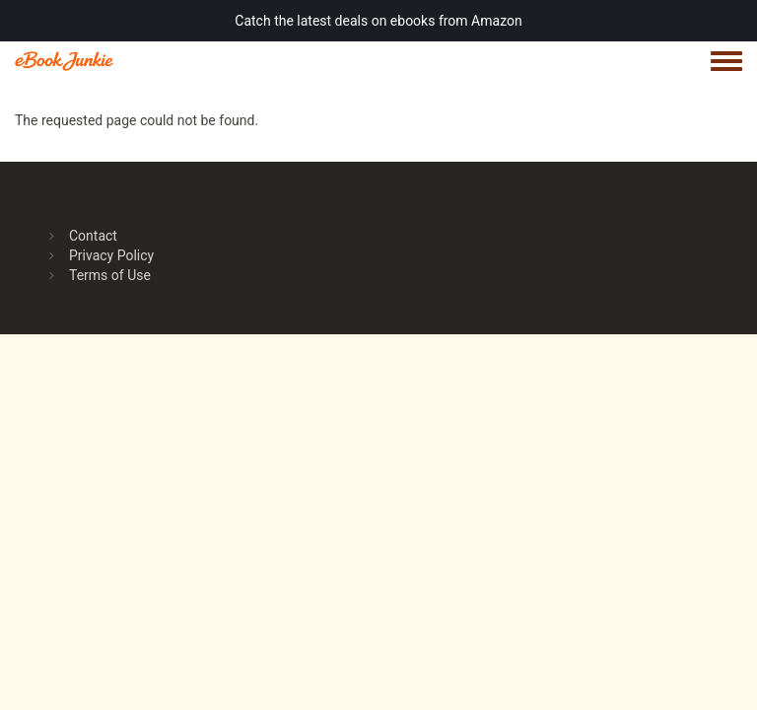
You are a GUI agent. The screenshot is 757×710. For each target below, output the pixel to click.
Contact (93, 236)
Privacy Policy (111, 255)
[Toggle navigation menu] (726, 62)
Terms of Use (110, 275)
